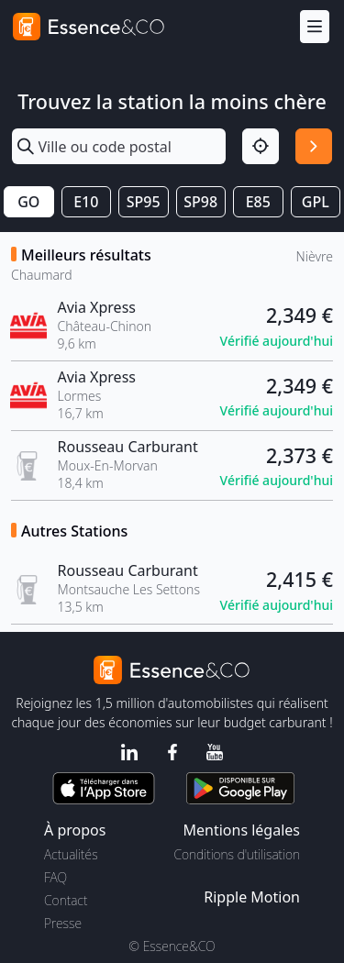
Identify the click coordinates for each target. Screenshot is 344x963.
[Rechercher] (313, 146)
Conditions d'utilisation (236, 854)
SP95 (144, 202)
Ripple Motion (252, 897)
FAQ (55, 877)
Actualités (71, 854)
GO (28, 202)
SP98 (200, 202)
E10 (85, 202)
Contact (65, 900)
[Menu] (314, 27)
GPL (315, 202)
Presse (63, 923)
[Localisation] (260, 146)
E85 (258, 202)
